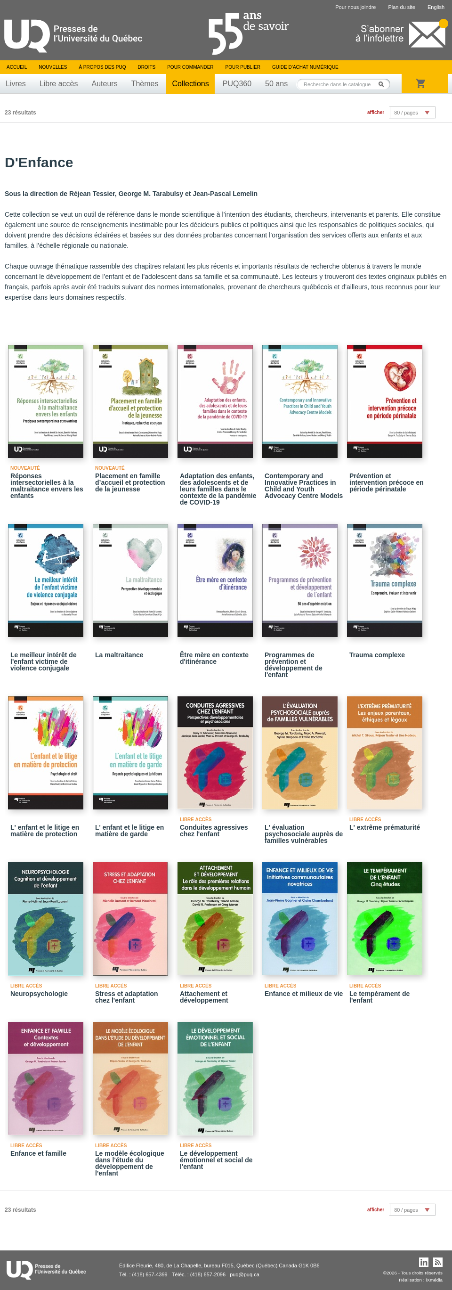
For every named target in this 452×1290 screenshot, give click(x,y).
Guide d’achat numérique (305, 67)
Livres (16, 84)
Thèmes (145, 84)
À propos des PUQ (102, 67)
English (436, 7)
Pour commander (190, 67)
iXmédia (434, 1279)
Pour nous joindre (355, 7)
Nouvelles (53, 67)
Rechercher (384, 84)
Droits (146, 67)
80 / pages (406, 112)
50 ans (276, 84)
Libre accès (59, 84)
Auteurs (105, 84)
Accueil (17, 67)
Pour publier (243, 67)
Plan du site (401, 7)
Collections (190, 84)
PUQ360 (237, 84)
